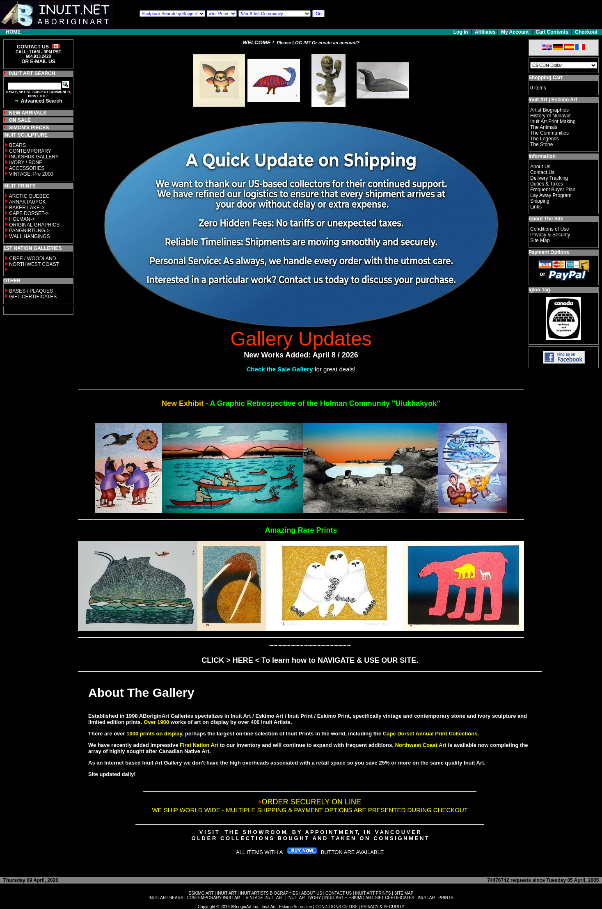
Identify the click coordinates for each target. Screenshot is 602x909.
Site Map (539, 240)
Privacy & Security (550, 235)
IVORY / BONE (25, 162)
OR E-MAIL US (38, 61)
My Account (515, 32)
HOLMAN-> (21, 219)
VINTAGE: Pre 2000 (31, 174)
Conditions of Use (549, 229)
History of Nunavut (550, 116)
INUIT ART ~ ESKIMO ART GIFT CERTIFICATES (369, 897)
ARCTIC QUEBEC (29, 196)
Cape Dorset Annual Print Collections (430, 733)
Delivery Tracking (549, 178)
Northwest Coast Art (420, 745)
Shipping (539, 201)
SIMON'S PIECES (29, 128)
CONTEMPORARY (30, 151)
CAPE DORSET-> (28, 213)
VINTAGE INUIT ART (265, 897)
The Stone (541, 144)
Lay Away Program (551, 195)
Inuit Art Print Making (553, 121)
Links (536, 207)
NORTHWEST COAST (33, 264)
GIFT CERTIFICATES (33, 297)
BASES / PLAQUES (31, 291)
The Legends (544, 139)
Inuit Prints (300, 733)
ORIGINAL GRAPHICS (34, 225)
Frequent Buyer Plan (552, 189)
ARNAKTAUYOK (27, 202)
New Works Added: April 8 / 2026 (301, 355)
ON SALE (20, 120)
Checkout (586, 32)
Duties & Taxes (546, 184)
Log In (461, 32)
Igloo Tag (539, 290)
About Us (540, 166)
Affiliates (485, 32)
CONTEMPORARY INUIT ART (215, 897)
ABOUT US (311, 893)
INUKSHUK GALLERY (34, 157)
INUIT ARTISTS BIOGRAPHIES (269, 893)
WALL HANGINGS (29, 236)
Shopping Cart (546, 77)
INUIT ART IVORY (304, 897)
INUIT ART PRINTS (373, 893)
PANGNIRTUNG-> (29, 231)
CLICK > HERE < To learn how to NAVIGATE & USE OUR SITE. (309, 660)
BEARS (17, 145)
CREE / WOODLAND (32, 258)
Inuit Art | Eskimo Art (553, 100)
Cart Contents (552, 32)
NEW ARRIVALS (27, 113)
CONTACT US (338, 893)
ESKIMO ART (201, 893)
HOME (13, 32)
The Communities (549, 133)
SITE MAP (404, 893)
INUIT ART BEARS (166, 897)
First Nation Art (199, 745)
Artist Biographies (549, 110)
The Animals (543, 127)
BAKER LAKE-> (26, 208)
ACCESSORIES (27, 168)
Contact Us (542, 172)
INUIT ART (227, 893)
